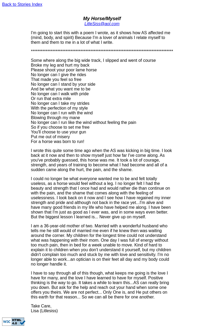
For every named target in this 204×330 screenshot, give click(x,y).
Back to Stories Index (22, 4)
